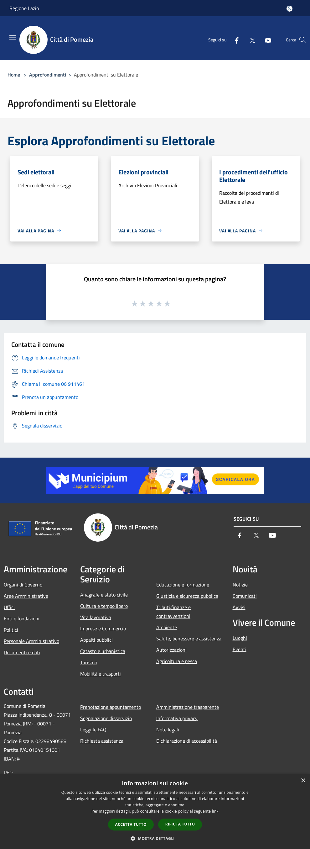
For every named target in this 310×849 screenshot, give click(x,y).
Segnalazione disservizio (106, 718)
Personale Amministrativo (31, 641)
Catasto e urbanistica (102, 651)
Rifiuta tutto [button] (180, 824)
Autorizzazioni (171, 650)
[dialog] (155, 811)
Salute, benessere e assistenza (188, 638)
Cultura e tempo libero (104, 606)
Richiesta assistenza (101, 741)
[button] (155, 838)
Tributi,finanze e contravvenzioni (173, 611)
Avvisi (239, 607)
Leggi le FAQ (93, 729)
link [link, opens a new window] (215, 811)
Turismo (88, 662)
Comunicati (245, 596)
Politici (11, 630)
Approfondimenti (47, 74)
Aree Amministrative (26, 596)
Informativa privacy (177, 718)
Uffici (9, 607)
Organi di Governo (23, 584)
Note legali (167, 729)
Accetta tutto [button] (131, 824)
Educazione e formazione (182, 584)
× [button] (303, 780)
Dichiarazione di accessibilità (186, 741)
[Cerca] (302, 40)
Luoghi (240, 638)
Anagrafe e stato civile (104, 594)
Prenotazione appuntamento (110, 707)
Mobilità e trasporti (100, 673)
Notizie (240, 584)
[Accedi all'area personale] (289, 9)
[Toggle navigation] (12, 37)
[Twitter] (250, 40)
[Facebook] (234, 40)
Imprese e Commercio (103, 628)
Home (14, 74)
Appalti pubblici (96, 640)
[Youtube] (265, 40)
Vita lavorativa (95, 617)
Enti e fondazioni (21, 618)
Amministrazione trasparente (187, 707)
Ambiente (166, 627)
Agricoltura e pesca (176, 661)
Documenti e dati (22, 652)
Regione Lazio (24, 8)
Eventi (239, 649)
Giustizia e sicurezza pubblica (187, 596)
